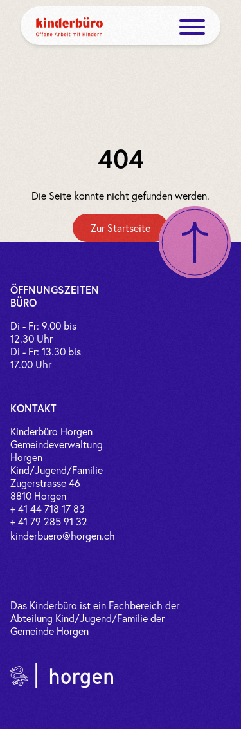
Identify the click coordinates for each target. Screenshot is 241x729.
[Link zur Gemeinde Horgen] (61, 675)
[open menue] (192, 27)
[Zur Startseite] (120, 228)
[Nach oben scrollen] (195, 242)
